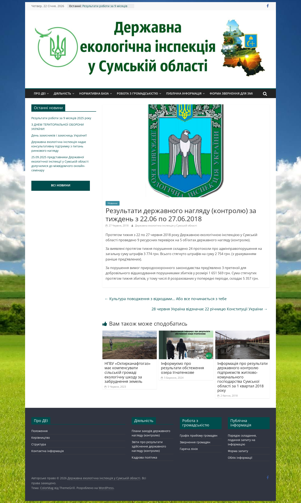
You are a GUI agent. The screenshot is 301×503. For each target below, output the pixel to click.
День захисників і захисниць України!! (59, 135)
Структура (38, 444)
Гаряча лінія (189, 449)
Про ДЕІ (40, 93)
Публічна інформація (184, 93)
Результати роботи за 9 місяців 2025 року (61, 118)
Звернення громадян (195, 442)
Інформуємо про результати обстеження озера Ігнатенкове (182, 368)
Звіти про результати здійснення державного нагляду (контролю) (149, 446)
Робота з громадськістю (137, 93)
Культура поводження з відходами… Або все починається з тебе (166, 298)
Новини (112, 203)
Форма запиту (238, 451)
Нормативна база (94, 93)
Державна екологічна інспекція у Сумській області (166, 225)
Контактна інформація (47, 451)
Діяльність (62, 93)
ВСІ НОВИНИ (60, 185)
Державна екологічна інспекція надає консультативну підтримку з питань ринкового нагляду (58, 146)
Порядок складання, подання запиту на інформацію (242, 439)
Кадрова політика (144, 457)
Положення (39, 431)
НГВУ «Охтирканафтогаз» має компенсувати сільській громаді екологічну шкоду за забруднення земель (127, 372)
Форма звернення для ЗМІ (231, 93)
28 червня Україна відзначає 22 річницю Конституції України (210, 308)
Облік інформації (240, 458)
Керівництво (40, 438)
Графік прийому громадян (198, 435)
